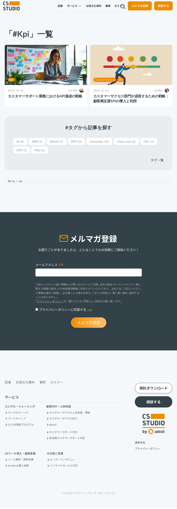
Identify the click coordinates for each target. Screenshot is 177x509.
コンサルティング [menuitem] (18, 414)
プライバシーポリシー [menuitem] (147, 450)
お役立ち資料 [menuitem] (81, 9)
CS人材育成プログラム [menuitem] (21, 426)
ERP (41, 151)
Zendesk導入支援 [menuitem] (18, 467)
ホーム (12, 181)
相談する (160, 9)
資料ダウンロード (153, 389)
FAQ (61, 151)
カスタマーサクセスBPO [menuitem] (63, 420)
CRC (22, 151)
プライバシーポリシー (49, 302)
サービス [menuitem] (62, 9)
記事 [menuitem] (48, 9)
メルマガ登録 (136, 9)
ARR (38, 141)
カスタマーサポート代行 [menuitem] (63, 433)
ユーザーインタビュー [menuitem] (62, 461)
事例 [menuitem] (95, 9)
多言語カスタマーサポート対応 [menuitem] (67, 439)
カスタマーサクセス (105, 80)
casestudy (106, 141)
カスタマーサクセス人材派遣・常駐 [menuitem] (69, 414)
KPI (11, 80)
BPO (81, 141)
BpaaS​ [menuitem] (53, 426)
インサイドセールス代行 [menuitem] (64, 467)
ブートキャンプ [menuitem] (17, 420)
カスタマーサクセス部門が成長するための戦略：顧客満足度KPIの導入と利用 (131, 98)
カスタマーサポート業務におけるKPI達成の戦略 (45, 96)
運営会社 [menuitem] (140, 444)
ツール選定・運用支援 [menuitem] (20, 461)
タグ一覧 (157, 160)
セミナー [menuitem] (107, 9)
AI (21, 141)
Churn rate (135, 141)
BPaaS (59, 141)
